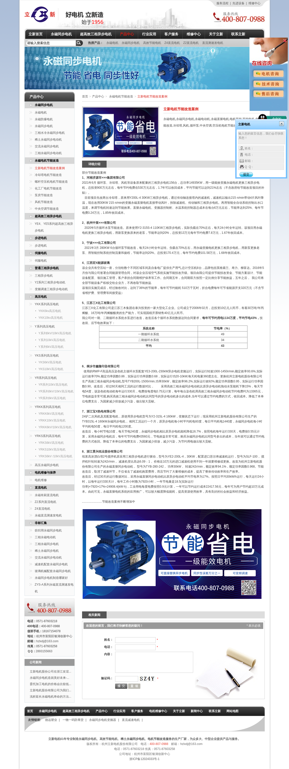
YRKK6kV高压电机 (51, 413)
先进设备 (238, 3)
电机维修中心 (158, 711)
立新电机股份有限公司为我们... (50, 690)
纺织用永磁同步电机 (48, 530)
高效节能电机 (152, 43)
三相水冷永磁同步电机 (50, 133)
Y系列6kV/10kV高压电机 (55, 333)
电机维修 (41, 480)
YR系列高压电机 (46, 378)
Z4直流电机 (172, 43)
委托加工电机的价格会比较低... (50, 684)
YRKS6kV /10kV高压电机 (55, 456)
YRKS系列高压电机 (48, 436)
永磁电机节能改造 (47, 160)
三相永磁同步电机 (47, 544)
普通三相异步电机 (47, 268)
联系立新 (238, 34)
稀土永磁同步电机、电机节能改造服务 (146, 739)
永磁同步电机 (61, 34)
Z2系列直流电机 (45, 502)
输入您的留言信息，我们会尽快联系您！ (261, 138)
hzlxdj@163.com (47, 641)
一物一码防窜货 (73, 720)
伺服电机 (41, 253)
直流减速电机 (131, 720)
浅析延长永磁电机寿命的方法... (50, 696)
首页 (85, 96)
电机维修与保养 (45, 472)
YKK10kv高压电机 (51, 317)
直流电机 (41, 487)
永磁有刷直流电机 (47, 495)
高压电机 (41, 296)
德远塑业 (51, 720)
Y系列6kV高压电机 (51, 347)
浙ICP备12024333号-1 (144, 759)
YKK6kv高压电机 (50, 311)
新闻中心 (197, 711)
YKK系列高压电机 (47, 304)
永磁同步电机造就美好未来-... (49, 678)
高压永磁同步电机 (47, 465)
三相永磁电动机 (45, 537)
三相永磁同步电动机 (48, 153)
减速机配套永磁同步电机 (51, 564)
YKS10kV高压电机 (51, 369)
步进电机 (41, 238)
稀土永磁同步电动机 (48, 139)
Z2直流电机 (191, 43)
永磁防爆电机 (44, 119)
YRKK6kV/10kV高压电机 (55, 427)
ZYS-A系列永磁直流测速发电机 (54, 588)
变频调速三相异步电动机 (51, 289)
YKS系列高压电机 (47, 355)
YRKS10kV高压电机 (52, 449)
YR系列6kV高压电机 (52, 398)
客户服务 (171, 34)
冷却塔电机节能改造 (48, 175)
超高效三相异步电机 (96, 34)
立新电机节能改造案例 (50, 168)
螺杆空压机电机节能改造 (51, 181)
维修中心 (254, 3)
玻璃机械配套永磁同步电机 (53, 571)
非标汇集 (41, 523)
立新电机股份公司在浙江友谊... (50, 671)
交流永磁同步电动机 (48, 557)
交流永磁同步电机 (47, 146)
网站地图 (232, 711)
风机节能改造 (44, 202)
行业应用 (149, 34)
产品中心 (127, 34)
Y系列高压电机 (45, 326)
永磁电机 (112, 43)
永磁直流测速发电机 (48, 515)
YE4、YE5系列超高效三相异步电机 (54, 227)
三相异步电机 (44, 275)
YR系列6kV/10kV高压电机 (56, 391)
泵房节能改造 (44, 195)
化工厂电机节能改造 (48, 188)
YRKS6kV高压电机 (51, 443)
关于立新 (216, 34)
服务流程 (222, 3)
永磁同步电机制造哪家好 (51, 578)
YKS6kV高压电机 (50, 362)
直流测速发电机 (212, 43)
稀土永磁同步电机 (47, 551)
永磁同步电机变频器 (102, 720)
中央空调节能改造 (47, 208)
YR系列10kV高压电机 (53, 384)
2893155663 (44, 651)
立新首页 (36, 34)
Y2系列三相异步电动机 (50, 282)
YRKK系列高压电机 (48, 407)
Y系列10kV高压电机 (52, 340)
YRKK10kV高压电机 (52, 420)
